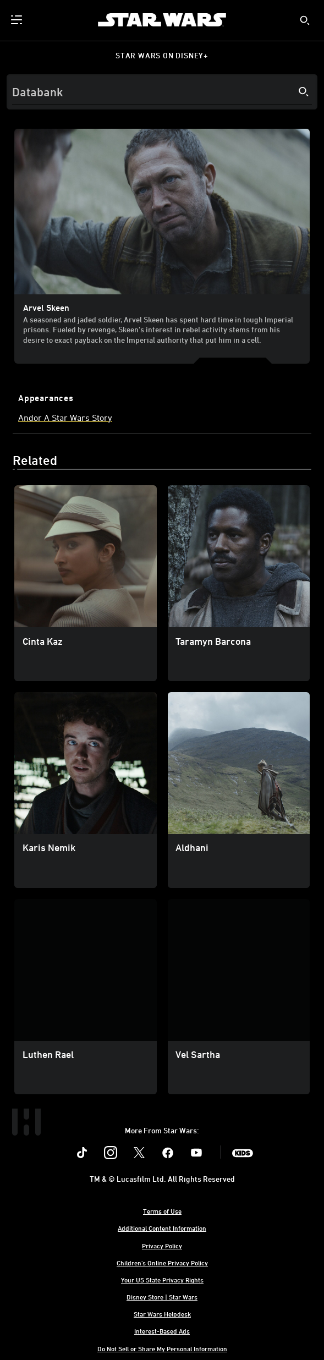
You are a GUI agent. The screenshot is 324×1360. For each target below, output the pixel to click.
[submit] (305, 20)
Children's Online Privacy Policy (162, 1262)
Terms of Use (162, 1211)
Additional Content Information (162, 1228)
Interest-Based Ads (162, 1331)
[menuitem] (17, 20)
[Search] (162, 91)
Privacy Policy (162, 1245)
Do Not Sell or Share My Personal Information (162, 1348)
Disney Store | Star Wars (162, 1297)
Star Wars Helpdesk (162, 1314)
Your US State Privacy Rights (162, 1280)
